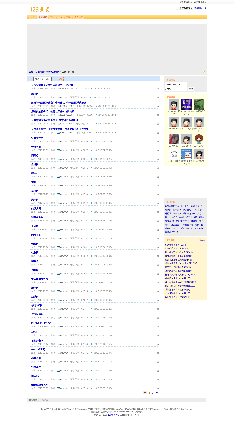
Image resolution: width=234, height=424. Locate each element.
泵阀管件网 (37, 138)
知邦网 (35, 270)
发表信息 (78, 17)
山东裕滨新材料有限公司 (176, 248)
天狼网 (35, 199)
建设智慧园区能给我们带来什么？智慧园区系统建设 (58, 102)
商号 (52, 17)
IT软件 (194, 221)
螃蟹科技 (36, 367)
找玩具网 (36, 208)
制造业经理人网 (39, 385)
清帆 (33, 182)
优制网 (35, 252)
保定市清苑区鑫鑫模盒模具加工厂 (180, 286)
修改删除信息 (200, 8)
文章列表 (43, 17)
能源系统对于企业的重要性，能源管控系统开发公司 (61, 129)
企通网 (35, 164)
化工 (175, 228)
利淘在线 (36, 235)
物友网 (35, 243)
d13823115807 (65, 106)
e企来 (34, 332)
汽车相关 (177, 213)
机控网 (35, 191)
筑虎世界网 (37, 314)
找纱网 (35, 296)
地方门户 (173, 217)
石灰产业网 (37, 340)
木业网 (35, 94)
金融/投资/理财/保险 (188, 217)
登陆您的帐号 (186, 2)
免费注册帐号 (200, 2)
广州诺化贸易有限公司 (175, 245)
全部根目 (40, 72)
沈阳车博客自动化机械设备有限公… (181, 282)
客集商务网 (37, 217)
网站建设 (187, 210)
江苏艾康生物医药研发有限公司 (179, 259)
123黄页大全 (114, 415)
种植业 (168, 213)
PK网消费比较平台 (41, 323)
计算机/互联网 (52, 72)
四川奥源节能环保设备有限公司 (179, 252)
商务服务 (177, 210)
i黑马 (34, 173)
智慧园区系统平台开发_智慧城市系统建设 (56, 120)
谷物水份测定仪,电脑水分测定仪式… (182, 263)
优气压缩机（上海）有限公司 (178, 256)
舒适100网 (37, 305)
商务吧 (35, 376)
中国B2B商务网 (39, 279)
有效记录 (42, 79)
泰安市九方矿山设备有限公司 (178, 267)
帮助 (68, 17)
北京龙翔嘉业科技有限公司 (177, 293)
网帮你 (35, 155)
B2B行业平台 (187, 225)
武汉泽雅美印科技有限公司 (177, 289)
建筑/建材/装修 (172, 206)
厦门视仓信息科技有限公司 (177, 297)
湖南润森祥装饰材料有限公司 (178, 271)
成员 (60, 17)
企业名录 (197, 210)
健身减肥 (175, 225)
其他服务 (198, 228)
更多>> (202, 240)
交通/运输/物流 (186, 228)
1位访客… (45, 400)
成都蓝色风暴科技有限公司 (177, 278)
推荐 (60, 79)
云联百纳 (62, 88)
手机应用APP (189, 213)
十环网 (35, 226)
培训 (197, 225)
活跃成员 (171, 96)
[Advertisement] (117, 48)
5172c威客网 (38, 349)
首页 (33, 17)
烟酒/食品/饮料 (172, 232)
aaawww (62, 97)
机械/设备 (195, 206)
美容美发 (184, 206)
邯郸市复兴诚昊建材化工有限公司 (180, 274)
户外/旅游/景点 (183, 221)
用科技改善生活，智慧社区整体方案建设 (52, 111)
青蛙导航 (36, 147)
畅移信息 (36, 358)
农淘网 (35, 288)
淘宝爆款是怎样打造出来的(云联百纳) (54, 85)
